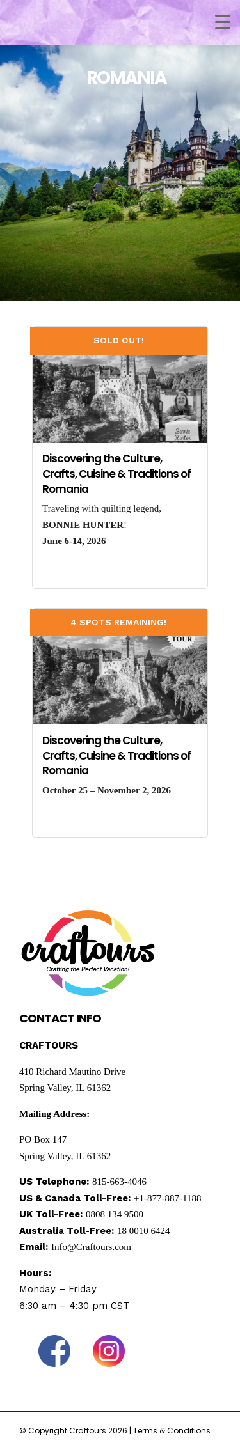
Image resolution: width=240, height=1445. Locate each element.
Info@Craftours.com (91, 1247)
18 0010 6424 (143, 1231)
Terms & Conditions (172, 1430)
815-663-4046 (119, 1181)
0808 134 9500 (114, 1214)
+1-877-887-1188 (167, 1198)
